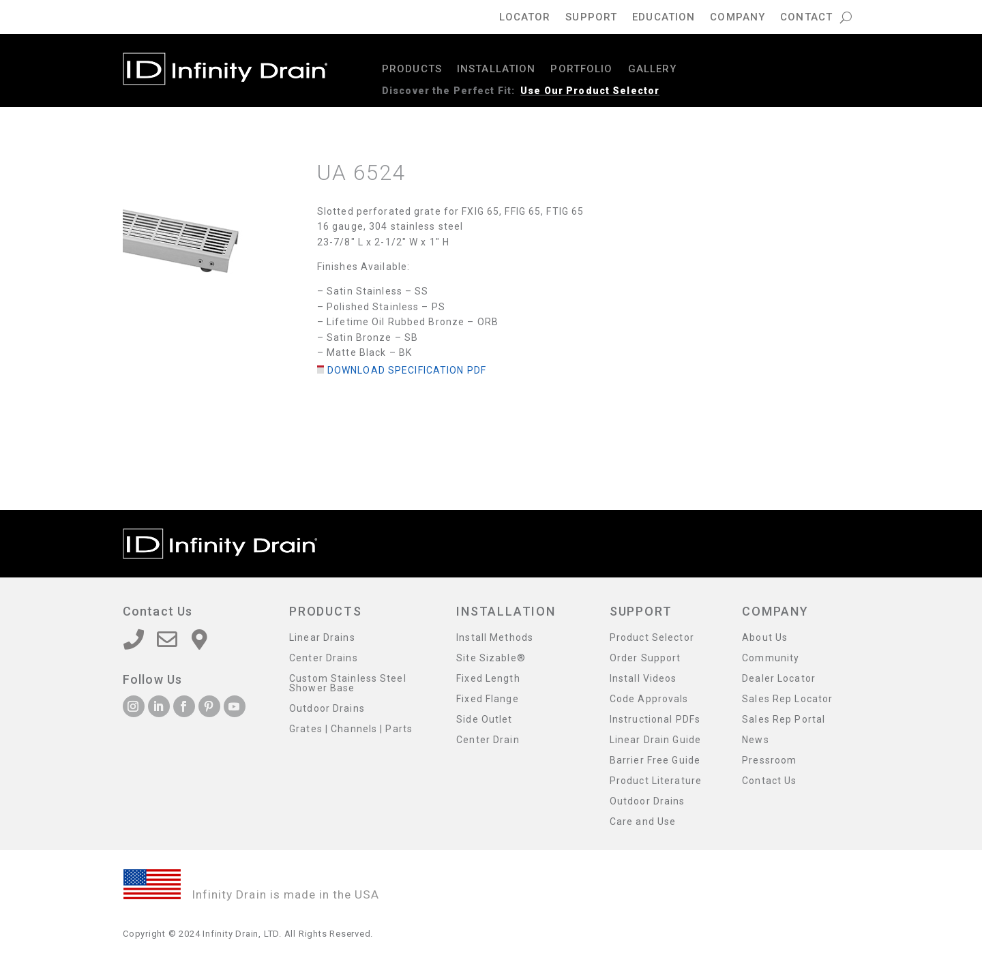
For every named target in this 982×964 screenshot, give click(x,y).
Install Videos (643, 679)
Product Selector (652, 638)
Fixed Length (488, 679)
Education (663, 17)
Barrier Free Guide (655, 760)
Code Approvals (649, 699)
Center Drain (487, 740)
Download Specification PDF (406, 370)
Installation (496, 69)
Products (412, 69)
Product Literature (656, 781)
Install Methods (494, 638)
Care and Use (643, 822)
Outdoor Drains (327, 709)
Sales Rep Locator (787, 699)
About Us (765, 638)
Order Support (645, 658)
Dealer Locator (779, 679)
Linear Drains (322, 638)
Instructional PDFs (655, 719)
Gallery (652, 69)
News (755, 740)
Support (591, 17)
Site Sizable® (491, 658)
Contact (806, 17)
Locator (525, 17)
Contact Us (769, 781)
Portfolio (581, 69)
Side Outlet (484, 719)
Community (770, 658)
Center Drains (323, 658)
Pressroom (769, 760)
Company (737, 17)
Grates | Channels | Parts (351, 729)
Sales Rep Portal (783, 719)
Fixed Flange (487, 699)
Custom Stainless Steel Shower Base (347, 683)
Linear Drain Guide (655, 740)
